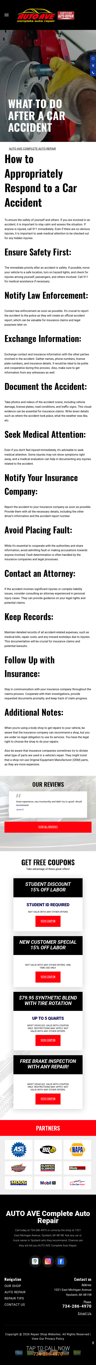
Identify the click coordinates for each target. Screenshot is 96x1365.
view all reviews (47, 827)
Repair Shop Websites (46, 1334)
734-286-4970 (38, 1230)
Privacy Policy (54, 1338)
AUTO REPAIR (15, 1292)
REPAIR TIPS (14, 1298)
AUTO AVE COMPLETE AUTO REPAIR (32, 148)
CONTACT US (14, 1304)
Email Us (85, 1313)
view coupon (48, 921)
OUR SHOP (12, 1286)
